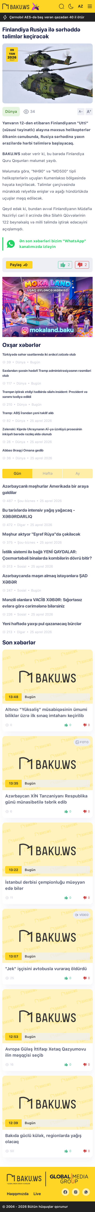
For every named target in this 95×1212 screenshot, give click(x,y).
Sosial (21, 566)
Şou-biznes (26, 501)
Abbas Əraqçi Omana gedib (22, 450)
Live (37, 1194)
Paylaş (19, 265)
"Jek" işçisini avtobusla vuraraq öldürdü (46, 968)
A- (81, 111)
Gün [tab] (17, 473)
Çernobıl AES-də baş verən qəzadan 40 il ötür (43, 17)
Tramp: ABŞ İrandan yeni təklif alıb (28, 413)
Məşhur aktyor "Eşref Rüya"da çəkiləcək (41, 534)
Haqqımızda (18, 1194)
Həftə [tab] (48, 473)
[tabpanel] (47, 559)
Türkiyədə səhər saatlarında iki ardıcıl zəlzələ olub (39, 354)
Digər (21, 525)
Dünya (11, 111)
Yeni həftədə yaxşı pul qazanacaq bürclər (42, 623)
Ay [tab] (77, 473)
